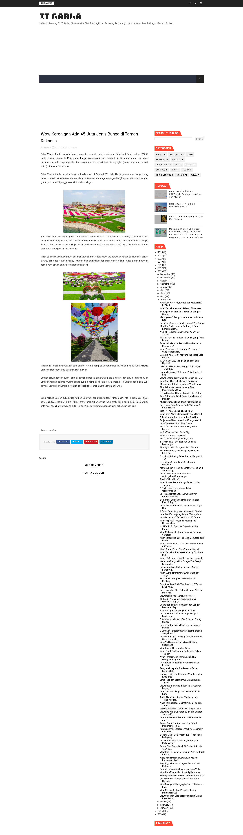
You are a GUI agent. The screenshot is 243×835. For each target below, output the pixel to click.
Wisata (74, 147)
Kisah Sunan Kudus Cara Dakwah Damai (179, 549)
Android (161, 154)
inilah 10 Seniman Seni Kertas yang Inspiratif (181, 558)
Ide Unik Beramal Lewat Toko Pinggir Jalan (180, 708)
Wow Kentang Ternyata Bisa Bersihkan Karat (181, 378)
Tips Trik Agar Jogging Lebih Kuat (176, 411)
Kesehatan (162, 160)
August (164, 287)
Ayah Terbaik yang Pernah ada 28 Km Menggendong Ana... (178, 658)
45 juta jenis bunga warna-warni (84, 158)
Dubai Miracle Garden (51, 154)
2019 (160, 262)
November (165, 277)
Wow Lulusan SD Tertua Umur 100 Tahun (180, 517)
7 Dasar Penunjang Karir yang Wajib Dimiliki (181, 511)
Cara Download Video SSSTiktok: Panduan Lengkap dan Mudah (185, 194)
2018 (160, 265)
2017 (160, 268)
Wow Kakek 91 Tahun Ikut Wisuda (176, 648)
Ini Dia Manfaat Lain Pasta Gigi (174, 432)
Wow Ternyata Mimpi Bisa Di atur (176, 423)
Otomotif (177, 160)
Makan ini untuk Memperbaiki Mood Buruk (180, 384)
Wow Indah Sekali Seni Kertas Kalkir (177, 596)
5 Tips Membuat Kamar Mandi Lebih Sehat (180, 393)
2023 (160, 258)
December (165, 274)
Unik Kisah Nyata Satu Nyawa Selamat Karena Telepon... (178, 495)
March (163, 801)
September (166, 284)
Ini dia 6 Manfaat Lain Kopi (172, 435)
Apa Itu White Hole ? (169, 479)
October (164, 280)
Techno (186, 170)
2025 (160, 252)
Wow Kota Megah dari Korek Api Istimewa (180, 772)
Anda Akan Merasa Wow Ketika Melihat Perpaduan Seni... (179, 759)
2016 (160, 271)
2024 (160, 255)
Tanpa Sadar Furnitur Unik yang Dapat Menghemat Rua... (178, 724)
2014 (160, 814)
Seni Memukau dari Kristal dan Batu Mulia (180, 769)
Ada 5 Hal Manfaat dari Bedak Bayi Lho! (179, 417)
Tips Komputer (164, 175)
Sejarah (190, 165)
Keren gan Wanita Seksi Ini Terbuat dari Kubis (182, 775)
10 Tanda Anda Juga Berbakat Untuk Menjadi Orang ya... (178, 600)
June (163, 293)
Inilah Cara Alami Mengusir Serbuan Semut (181, 414)
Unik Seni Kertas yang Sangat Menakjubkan (181, 514)
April (162, 299)
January (164, 808)
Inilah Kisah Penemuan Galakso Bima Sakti (180, 308)
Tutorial (182, 175)
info (190, 154)
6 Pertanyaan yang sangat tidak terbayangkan (175, 489)
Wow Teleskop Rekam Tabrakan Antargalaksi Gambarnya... (175, 474)
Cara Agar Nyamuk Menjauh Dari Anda (178, 381)
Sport (175, 170)
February (165, 805)
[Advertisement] (147, 48)
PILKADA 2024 (163, 165)
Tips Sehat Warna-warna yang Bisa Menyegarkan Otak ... (177, 388)
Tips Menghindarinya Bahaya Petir (176, 438)
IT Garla (60, 16)
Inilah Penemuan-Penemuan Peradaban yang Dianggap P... (179, 350)
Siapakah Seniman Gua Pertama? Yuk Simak (182, 323)
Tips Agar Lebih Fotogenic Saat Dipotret (179, 447)
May (162, 296)
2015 (160, 811)
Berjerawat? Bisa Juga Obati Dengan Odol (180, 420)
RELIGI (178, 165)
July (162, 290)
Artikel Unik (177, 154)
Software (162, 170)
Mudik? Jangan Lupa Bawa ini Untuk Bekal (180, 402)
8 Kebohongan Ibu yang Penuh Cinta (177, 610)
